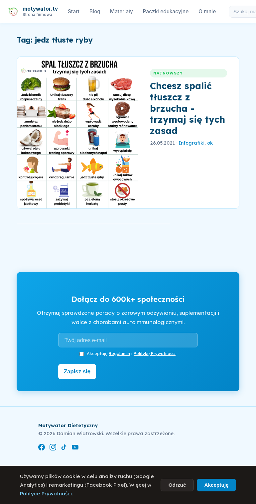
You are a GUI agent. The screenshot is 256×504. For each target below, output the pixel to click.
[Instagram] (53, 447)
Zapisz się (78, 371)
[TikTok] (64, 447)
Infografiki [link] (191, 143)
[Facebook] (41, 447)
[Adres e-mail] (128, 340)
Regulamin (119, 353)
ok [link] (210, 143)
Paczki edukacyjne (166, 11)
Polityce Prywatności (46, 493)
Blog (94, 11)
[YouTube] (75, 447)
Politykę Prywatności (155, 353)
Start (73, 11)
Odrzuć (177, 485)
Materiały (121, 11)
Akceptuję (216, 485)
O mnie (207, 11)
